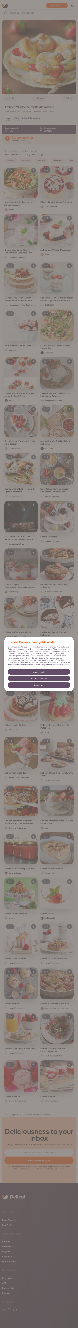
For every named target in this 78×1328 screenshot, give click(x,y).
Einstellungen (39, 672)
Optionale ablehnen (39, 678)
